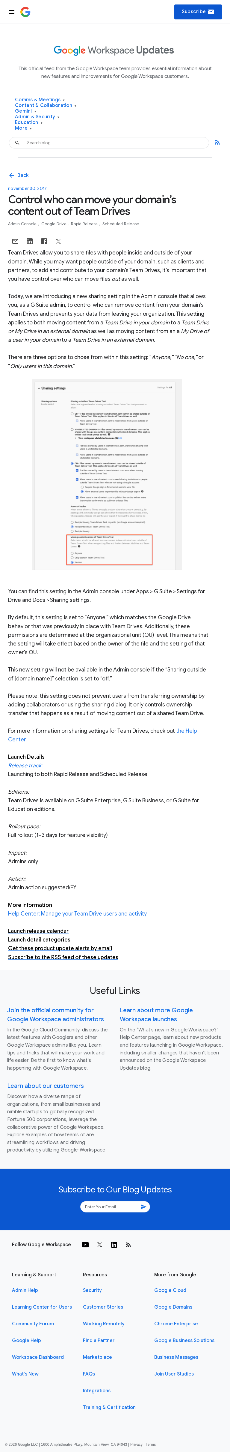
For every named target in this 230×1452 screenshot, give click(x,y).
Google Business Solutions (184, 1341)
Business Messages (176, 1357)
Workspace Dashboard (38, 1357)
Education (29, 122)
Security (92, 1290)
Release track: (25, 765)
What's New (25, 1374)
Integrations (97, 1391)
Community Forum (33, 1324)
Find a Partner (99, 1341)
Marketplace (97, 1357)
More (23, 128)
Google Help (26, 1341)
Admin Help (25, 1290)
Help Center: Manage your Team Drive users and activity (77, 913)
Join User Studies (174, 1374)
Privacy (136, 1444)
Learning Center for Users (42, 1307)
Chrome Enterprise (176, 1324)
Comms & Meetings (40, 100)
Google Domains (173, 1307)
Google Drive (54, 223)
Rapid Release (85, 223)
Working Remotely (104, 1324)
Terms (151, 1444)
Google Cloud (170, 1290)
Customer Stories (103, 1307)
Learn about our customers (45, 1086)
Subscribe (198, 12)
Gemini (25, 111)
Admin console (23, 223)
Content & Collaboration (45, 105)
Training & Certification (109, 1407)
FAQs (89, 1374)
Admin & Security (37, 117)
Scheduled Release (120, 223)
